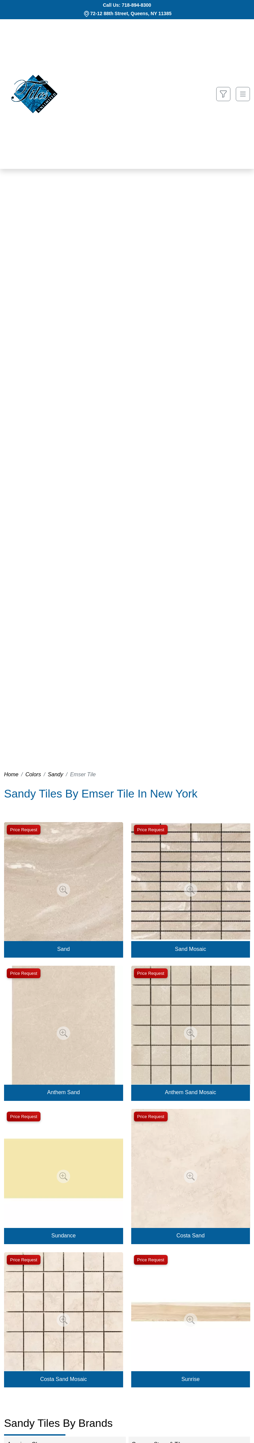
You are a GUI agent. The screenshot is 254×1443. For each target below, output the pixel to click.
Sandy (55, 774)
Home (11, 774)
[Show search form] (223, 94)
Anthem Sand (63, 1092)
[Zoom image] (63, 890)
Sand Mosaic (190, 949)
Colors (33, 774)
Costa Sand (190, 1235)
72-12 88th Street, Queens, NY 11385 (131, 13)
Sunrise (190, 1379)
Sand (63, 949)
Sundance (63, 1235)
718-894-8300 (136, 5)
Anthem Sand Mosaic (190, 1092)
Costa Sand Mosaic (63, 1379)
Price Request (23, 829)
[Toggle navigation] (243, 94)
